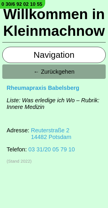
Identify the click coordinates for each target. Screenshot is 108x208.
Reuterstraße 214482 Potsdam (51, 133)
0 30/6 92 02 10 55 (21, 4)
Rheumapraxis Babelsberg (43, 88)
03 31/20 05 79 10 (52, 149)
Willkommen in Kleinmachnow (54, 22)
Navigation (54, 55)
